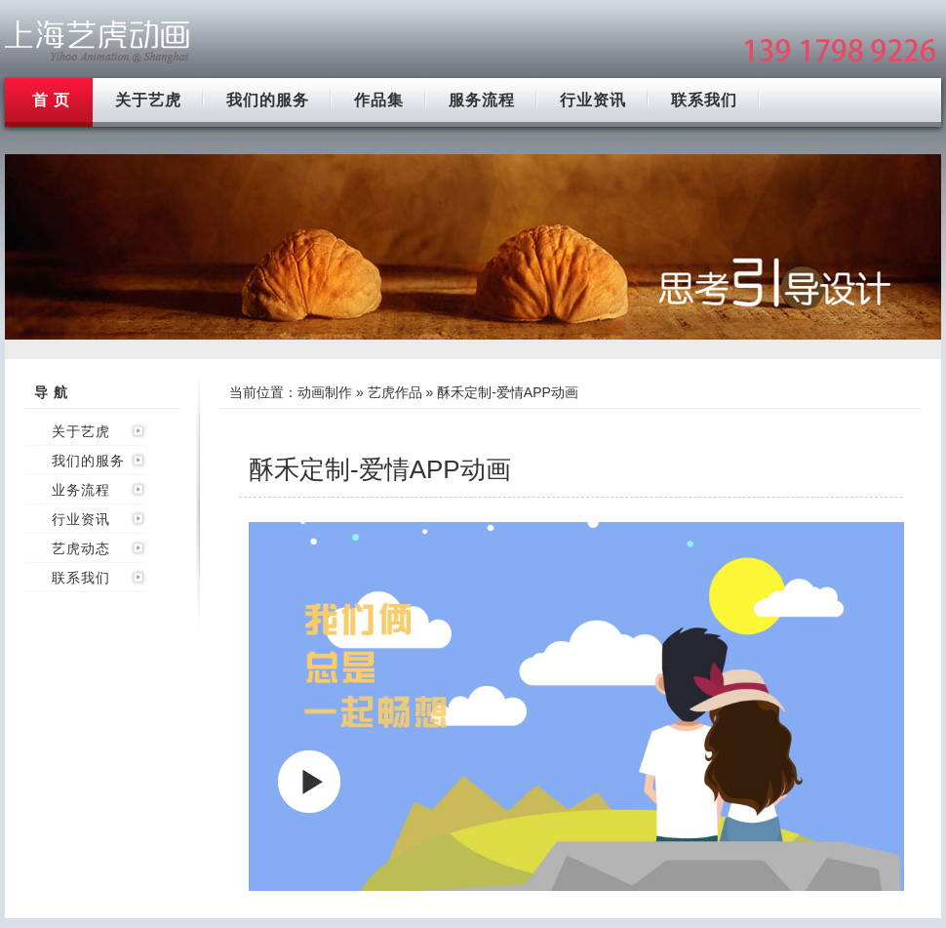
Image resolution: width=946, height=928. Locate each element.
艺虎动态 (81, 548)
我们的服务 (267, 100)
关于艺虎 (148, 100)
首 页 (51, 100)
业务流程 (81, 490)
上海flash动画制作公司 (97, 41)
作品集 (379, 100)
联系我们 (704, 100)
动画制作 (324, 392)
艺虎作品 (395, 392)
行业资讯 (593, 100)
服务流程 (482, 100)
